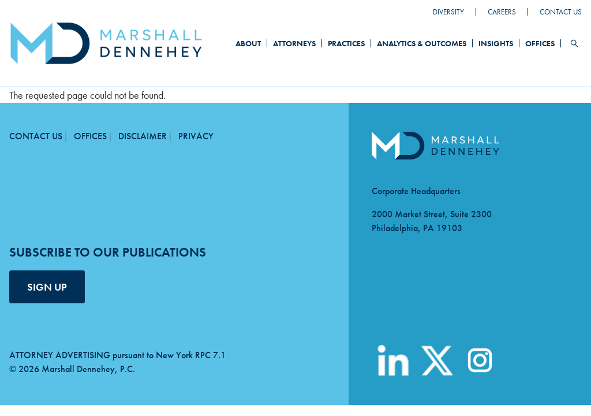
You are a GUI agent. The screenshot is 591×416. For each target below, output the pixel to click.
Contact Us (561, 12)
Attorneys (294, 43)
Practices (346, 43)
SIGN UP (47, 287)
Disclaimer (142, 136)
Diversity (448, 12)
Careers (502, 12)
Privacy (196, 136)
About (248, 43)
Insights (495, 43)
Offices (540, 43)
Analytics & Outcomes (421, 43)
